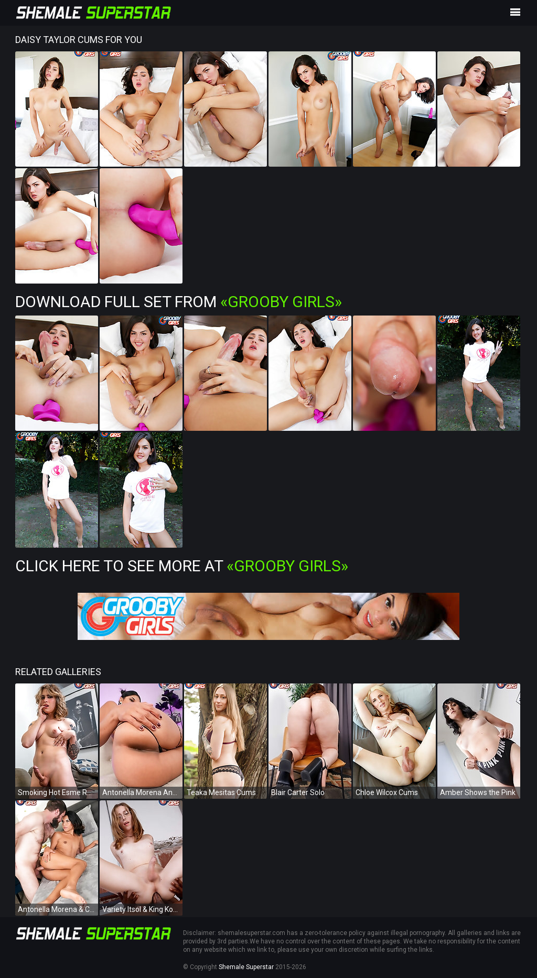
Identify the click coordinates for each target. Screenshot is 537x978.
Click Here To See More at (181, 566)
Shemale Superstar (246, 967)
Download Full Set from (178, 301)
